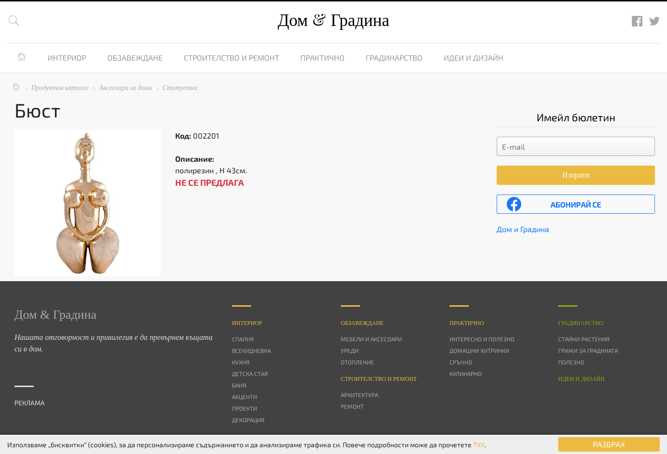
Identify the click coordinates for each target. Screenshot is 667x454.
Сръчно (460, 362)
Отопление (357, 362)
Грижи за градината (588, 350)
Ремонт (352, 406)
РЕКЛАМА (29, 403)
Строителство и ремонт (231, 57)
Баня (239, 385)
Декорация (248, 419)
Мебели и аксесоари (371, 339)
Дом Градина (333, 20)
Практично (322, 57)
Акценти (244, 396)
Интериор (67, 57)
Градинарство (394, 57)
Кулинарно (465, 373)
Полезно (571, 362)
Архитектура (359, 394)
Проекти (244, 408)
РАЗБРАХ (609, 444)
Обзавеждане (135, 57)
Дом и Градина (523, 228)
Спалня (243, 339)
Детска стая (250, 373)
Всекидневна (251, 350)
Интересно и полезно (481, 339)
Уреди (350, 350)
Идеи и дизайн (473, 57)
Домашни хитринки (479, 350)
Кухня (240, 362)
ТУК (479, 445)
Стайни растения (583, 339)
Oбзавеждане (362, 323)
